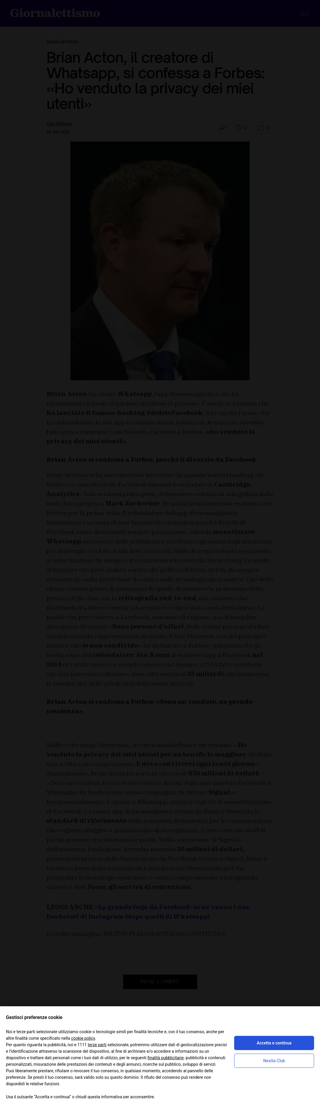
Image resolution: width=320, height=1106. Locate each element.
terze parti (97, 1044)
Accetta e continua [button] (274, 1043)
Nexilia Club (274, 1060)
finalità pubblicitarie (165, 1057)
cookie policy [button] (83, 1038)
